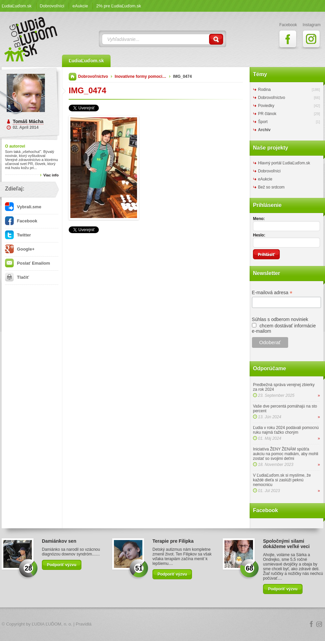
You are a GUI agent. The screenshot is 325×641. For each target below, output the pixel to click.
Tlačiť (17, 277)
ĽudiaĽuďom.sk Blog (31, 39)
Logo (162, 624)
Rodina (264, 89)
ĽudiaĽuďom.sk (16, 5)
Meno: (259, 218)
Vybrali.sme (23, 207)
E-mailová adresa (272, 292)
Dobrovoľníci (52, 5)
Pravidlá (83, 624)
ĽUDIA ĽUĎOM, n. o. (52, 624)
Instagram (319, 624)
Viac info (51, 175)
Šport (263, 121)
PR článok (267, 113)
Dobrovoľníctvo (93, 76)
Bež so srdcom (271, 187)
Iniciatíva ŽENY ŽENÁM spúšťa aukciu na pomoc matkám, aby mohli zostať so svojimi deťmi (285, 454)
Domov (72, 77)
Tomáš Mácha (28, 121)
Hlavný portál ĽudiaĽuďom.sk (284, 163)
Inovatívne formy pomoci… (140, 76)
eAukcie (80, 5)
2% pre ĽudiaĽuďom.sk (118, 5)
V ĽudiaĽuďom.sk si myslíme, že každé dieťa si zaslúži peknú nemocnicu (282, 480)
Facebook (21, 221)
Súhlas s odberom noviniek (280, 319)
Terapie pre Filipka (173, 541)
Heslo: (259, 235)
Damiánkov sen (59, 541)
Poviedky (266, 105)
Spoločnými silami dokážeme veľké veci (286, 543)
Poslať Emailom (27, 263)
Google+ (20, 249)
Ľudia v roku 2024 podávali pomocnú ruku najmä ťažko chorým (286, 430)
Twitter (18, 235)
